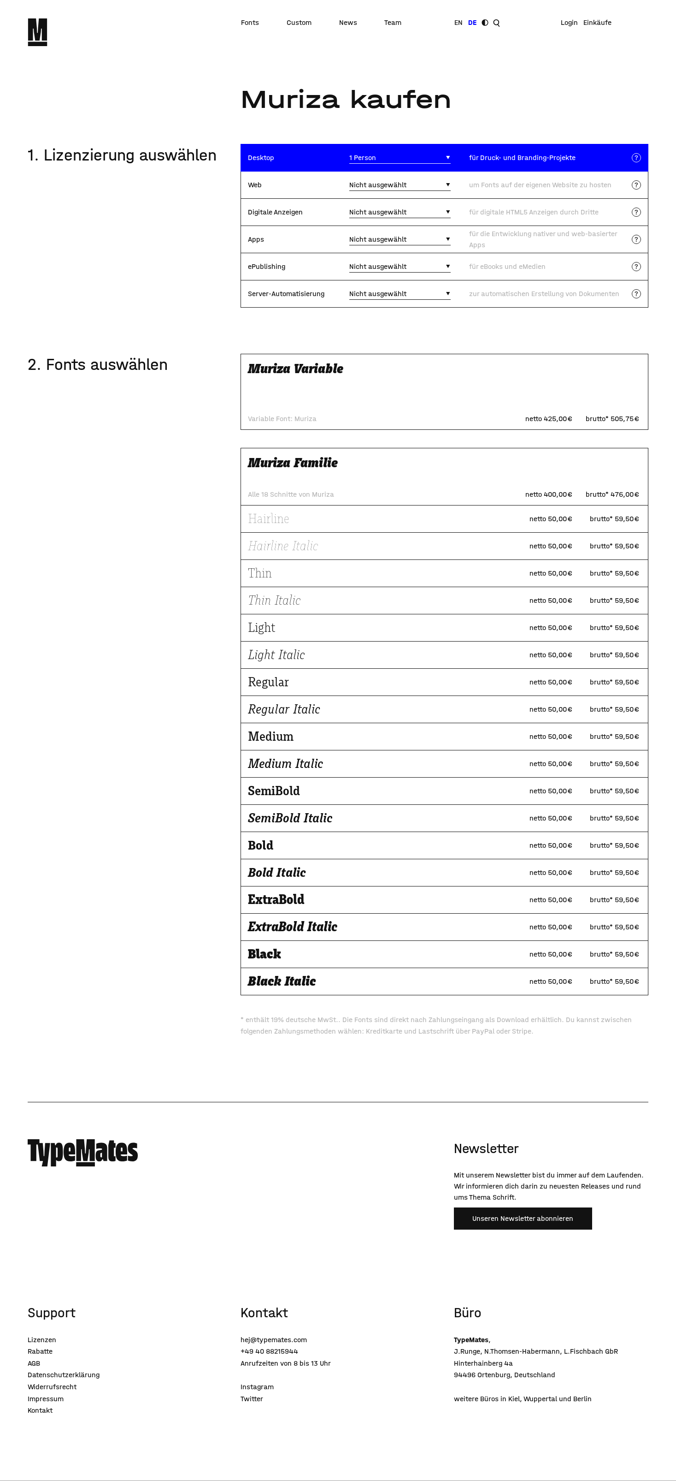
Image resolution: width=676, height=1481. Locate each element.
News (348, 22)
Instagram (257, 1386)
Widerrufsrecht (52, 1386)
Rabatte (40, 1351)
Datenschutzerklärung (64, 1374)
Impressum (46, 1398)
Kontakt (40, 1410)
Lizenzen (42, 1339)
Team (392, 22)
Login (569, 22)
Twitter (252, 1398)
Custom (299, 22)
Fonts (250, 22)
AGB (34, 1363)
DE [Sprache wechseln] (472, 22)
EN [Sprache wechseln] (458, 22)
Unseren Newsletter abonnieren (522, 1218)
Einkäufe (597, 22)
